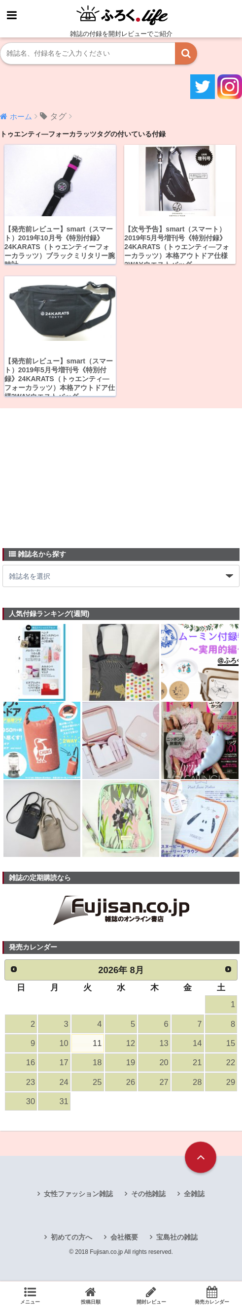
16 (30, 1063)
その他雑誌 (148, 1195)
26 (130, 1083)
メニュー (30, 1295)
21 (197, 1063)
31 (63, 1103)
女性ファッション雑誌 (78, 1195)
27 (163, 1083)
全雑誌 (194, 1195)
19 (130, 1063)
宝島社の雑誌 (177, 1239)
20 (163, 1063)
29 (230, 1083)
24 (63, 1083)
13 (163, 1044)
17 (63, 1063)
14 (197, 1044)
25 (97, 1083)
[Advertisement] (76, 472)
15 (230, 1044)
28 (197, 1083)
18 (97, 1063)
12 (130, 1044)
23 (30, 1083)
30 (30, 1103)
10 (63, 1044)
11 (97, 1044)
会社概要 (124, 1239)
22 (230, 1063)
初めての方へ (71, 1239)
